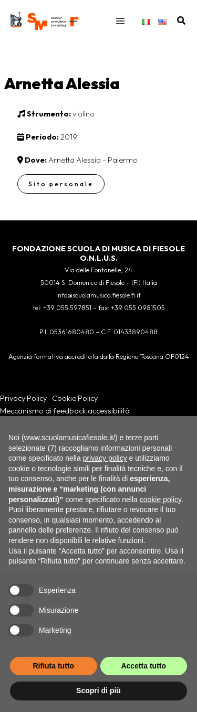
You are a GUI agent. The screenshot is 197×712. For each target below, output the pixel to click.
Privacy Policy (23, 398)
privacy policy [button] (105, 458)
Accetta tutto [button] (143, 666)
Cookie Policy (75, 398)
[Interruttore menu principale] (120, 21)
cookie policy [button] (160, 499)
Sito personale (61, 184)
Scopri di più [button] (98, 690)
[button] (181, 21)
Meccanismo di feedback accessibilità (65, 411)
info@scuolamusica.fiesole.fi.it (98, 295)
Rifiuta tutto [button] (53, 666)
